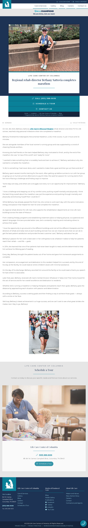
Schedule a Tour (44, 104)
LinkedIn (49, 507)
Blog (62, 6)
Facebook (49, 502)
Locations (34, 113)
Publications (49, 500)
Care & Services (40, 6)
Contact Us (82, 6)
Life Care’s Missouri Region (41, 129)
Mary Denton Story (72, 496)
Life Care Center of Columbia (47, 113)
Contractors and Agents (74, 503)
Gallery (53, 6)
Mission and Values (72, 493)
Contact (20, 503)
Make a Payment (80, 1)
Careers (71, 6)
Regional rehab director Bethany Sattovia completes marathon (44, 115)
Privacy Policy (20, 526)
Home (26, 113)
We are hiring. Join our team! (44, 12)
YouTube (49, 509)
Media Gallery (50, 497)
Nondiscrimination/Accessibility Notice (58, 526)
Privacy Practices (34, 526)
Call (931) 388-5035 (44, 98)
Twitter (48, 505)
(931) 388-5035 (45, 459)
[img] (33, 98)
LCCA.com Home (63, 1)
